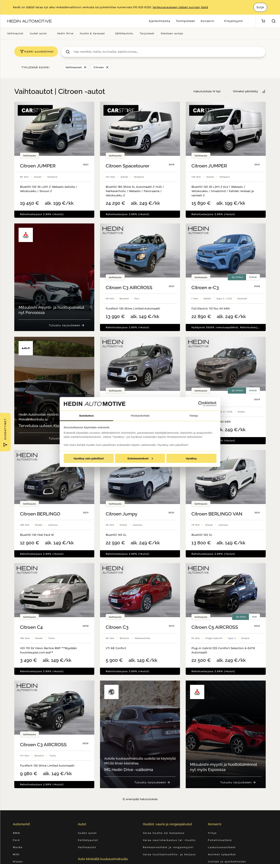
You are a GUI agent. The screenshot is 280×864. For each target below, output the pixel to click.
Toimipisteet (185, 21)
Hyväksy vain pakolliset (89, 458)
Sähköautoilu (124, 33)
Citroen (99, 67)
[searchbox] (167, 51)
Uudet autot (38, 33)
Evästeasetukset (140, 458)
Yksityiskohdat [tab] (140, 415)
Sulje (260, 7)
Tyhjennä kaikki (35, 67)
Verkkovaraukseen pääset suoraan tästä (180, 7)
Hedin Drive (65, 33)
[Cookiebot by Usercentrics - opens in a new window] (200, 404)
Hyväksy (191, 458)
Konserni (207, 21)
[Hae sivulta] (273, 21)
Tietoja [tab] (193, 415)
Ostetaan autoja (172, 33)
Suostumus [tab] (86, 415)
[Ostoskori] (263, 21)
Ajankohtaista (159, 21)
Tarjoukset (147, 33)
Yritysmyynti (233, 21)
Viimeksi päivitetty (245, 91)
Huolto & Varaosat (92, 33)
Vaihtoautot (15, 33)
